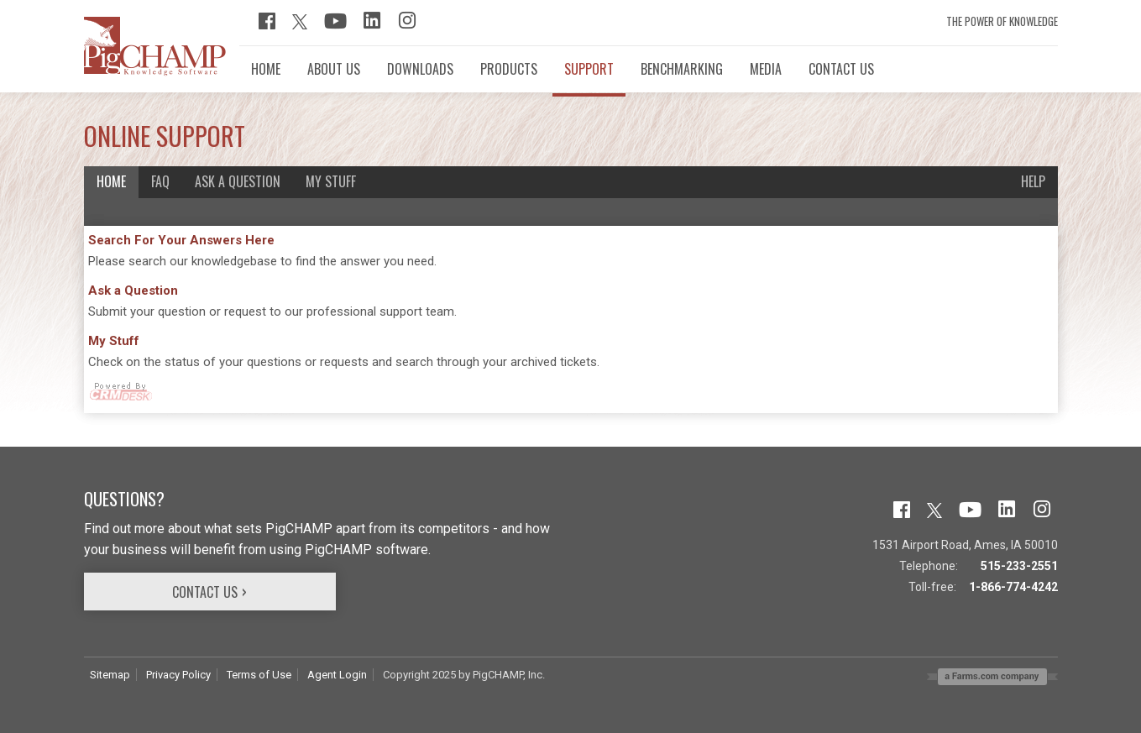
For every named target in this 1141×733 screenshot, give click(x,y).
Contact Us (205, 592)
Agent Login (337, 674)
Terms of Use (259, 674)
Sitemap (110, 674)
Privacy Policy (178, 674)
